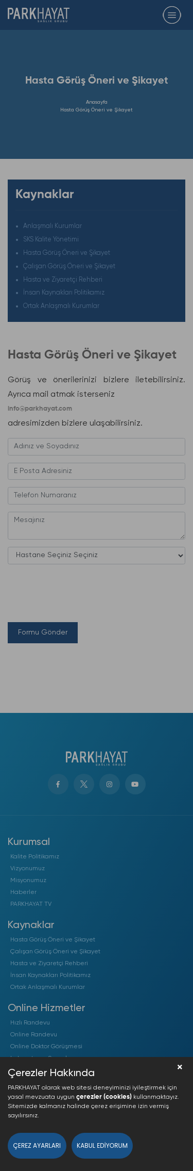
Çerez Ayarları (37, 1145)
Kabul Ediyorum (102, 1145)
